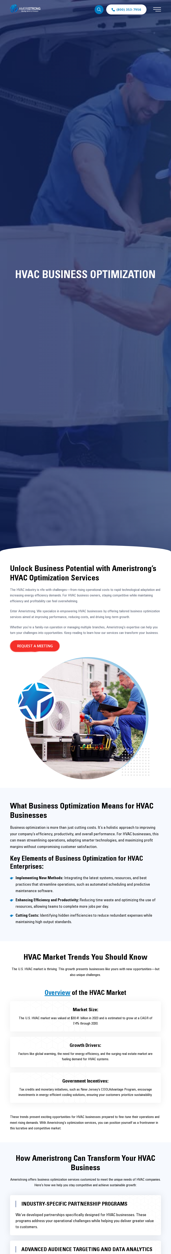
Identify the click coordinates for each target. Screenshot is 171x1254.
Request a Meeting (35, 646)
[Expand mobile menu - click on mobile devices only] (157, 9)
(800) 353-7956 (128, 9)
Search (99, 9)
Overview (57, 993)
